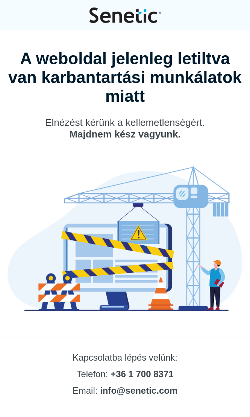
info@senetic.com (138, 390)
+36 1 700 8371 (142, 374)
